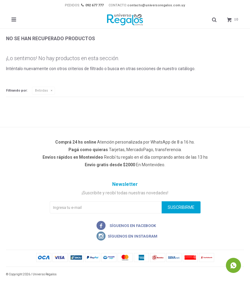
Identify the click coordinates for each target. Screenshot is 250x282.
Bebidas (41, 90)
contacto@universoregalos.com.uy (156, 5)
